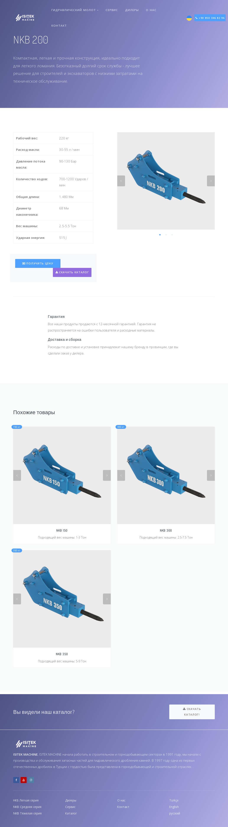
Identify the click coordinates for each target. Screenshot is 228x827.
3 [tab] (172, 234)
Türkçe (174, 799)
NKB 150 (62, 530)
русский (175, 813)
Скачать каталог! (192, 710)
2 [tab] (166, 234)
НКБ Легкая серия (27, 799)
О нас (152, 8)
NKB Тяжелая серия (28, 813)
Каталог (71, 813)
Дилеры (132, 8)
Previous (121, 180)
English (174, 806)
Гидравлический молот (75, 8)
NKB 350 (61, 654)
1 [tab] (160, 234)
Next (211, 180)
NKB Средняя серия (28, 806)
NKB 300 (166, 530)
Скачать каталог (72, 272)
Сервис (112, 8)
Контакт (59, 20)
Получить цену (37, 263)
